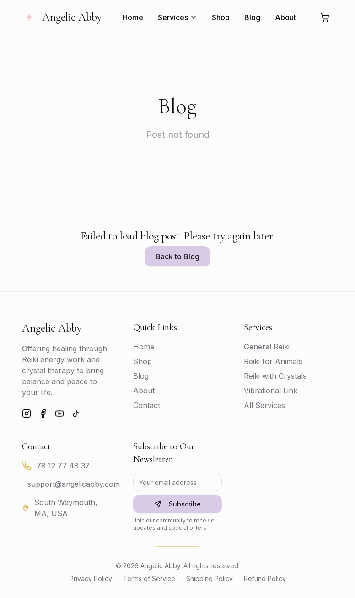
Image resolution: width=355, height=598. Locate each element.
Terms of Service (149, 578)
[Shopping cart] (325, 17)
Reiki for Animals (273, 361)
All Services (264, 405)
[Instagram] (26, 413)
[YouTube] (59, 413)
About (285, 17)
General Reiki (267, 346)
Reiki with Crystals (275, 376)
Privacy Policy (91, 578)
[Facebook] (43, 413)
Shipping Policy (209, 578)
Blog (252, 17)
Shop (221, 17)
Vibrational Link (270, 390)
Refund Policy (265, 578)
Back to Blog (177, 256)
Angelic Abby (62, 17)
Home (133, 17)
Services (177, 17)
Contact (146, 405)
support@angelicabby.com (73, 484)
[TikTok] (76, 413)
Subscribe (177, 504)
